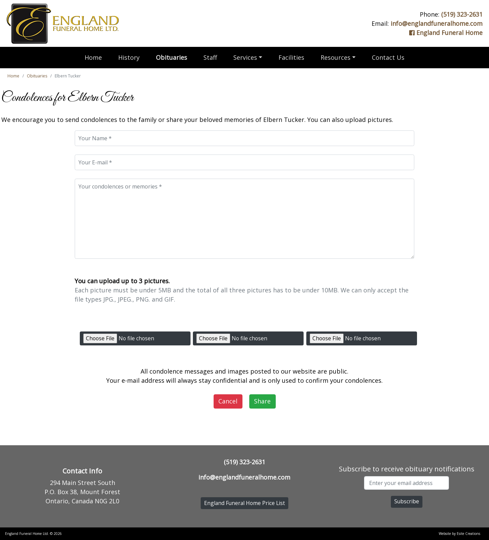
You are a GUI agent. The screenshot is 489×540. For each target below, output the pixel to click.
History (129, 57)
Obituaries (171, 57)
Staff (210, 57)
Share (262, 401)
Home (93, 57)
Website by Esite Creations (459, 533)
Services (245, 57)
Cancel (227, 401)
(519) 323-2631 (462, 14)
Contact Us (388, 57)
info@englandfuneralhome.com (437, 23)
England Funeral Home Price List (244, 503)
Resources (335, 57)
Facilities (291, 57)
